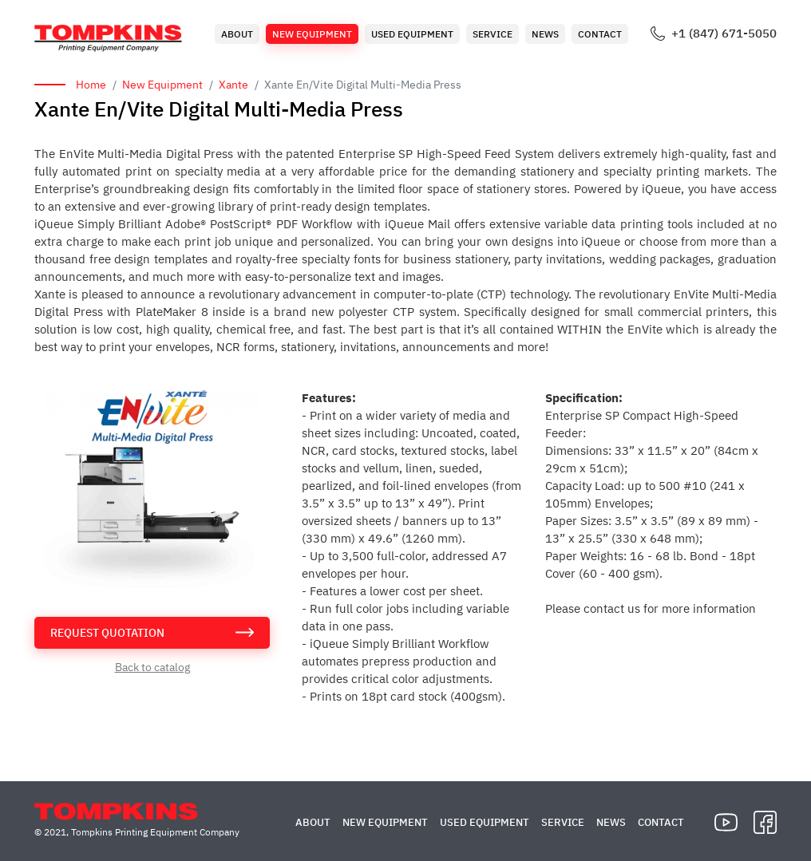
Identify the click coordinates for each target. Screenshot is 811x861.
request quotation (107, 633)
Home (91, 84)
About (237, 34)
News (545, 34)
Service (492, 34)
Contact (600, 34)
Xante (233, 84)
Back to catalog (152, 667)
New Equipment (312, 34)
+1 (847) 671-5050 (724, 33)
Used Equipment (412, 34)
